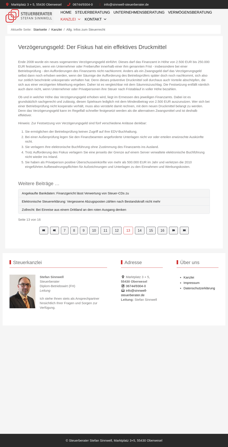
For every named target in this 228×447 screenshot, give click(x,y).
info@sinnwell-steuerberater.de (126, 4)
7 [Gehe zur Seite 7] (65, 230)
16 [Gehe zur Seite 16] (162, 230)
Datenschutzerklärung (199, 288)
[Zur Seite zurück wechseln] (54, 230)
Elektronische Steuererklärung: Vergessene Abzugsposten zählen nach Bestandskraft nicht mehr (91, 201)
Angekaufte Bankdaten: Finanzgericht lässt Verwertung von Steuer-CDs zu (75, 193)
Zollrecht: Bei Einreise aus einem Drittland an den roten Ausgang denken (74, 209)
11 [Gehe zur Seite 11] (105, 230)
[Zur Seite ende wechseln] (184, 230)
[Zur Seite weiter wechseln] (173, 230)
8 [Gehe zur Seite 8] (74, 230)
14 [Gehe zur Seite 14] (140, 230)
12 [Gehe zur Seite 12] (117, 230)
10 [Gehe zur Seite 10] (94, 230)
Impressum (192, 283)
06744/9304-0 (83, 4)
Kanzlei (189, 277)
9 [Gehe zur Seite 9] (84, 230)
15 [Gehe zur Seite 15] (151, 230)
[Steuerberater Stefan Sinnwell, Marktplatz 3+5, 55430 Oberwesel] (29, 16)
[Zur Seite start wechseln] (43, 230)
